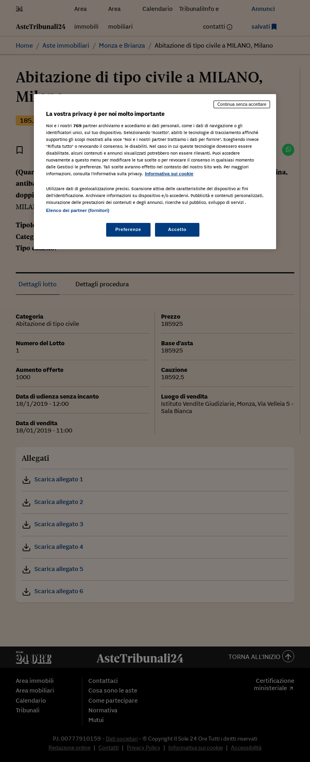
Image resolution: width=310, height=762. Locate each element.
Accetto (177, 229)
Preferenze (128, 229)
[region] (155, 171)
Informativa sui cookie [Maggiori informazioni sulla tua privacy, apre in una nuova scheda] (169, 173)
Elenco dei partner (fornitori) (77, 210)
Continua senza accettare (241, 104)
